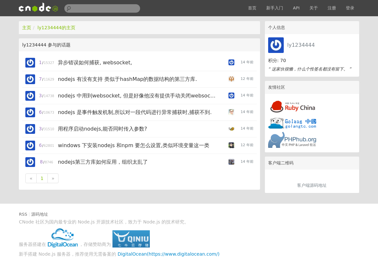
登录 (350, 8)
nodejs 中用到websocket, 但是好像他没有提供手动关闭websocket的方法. (137, 96)
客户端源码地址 (312, 185)
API (296, 8)
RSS (23, 214)
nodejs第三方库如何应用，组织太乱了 (103, 162)
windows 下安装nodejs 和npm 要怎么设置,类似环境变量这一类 (133, 145)
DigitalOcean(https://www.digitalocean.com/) (169, 254)
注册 (332, 8)
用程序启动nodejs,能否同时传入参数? (102, 129)
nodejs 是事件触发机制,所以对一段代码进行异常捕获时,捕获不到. (135, 112)
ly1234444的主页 (56, 27)
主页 (26, 27)
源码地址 (39, 214)
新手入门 (274, 8)
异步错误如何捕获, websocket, (95, 62)
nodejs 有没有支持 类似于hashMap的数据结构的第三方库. (127, 79)
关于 (313, 8)
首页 (252, 8)
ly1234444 (301, 45)
